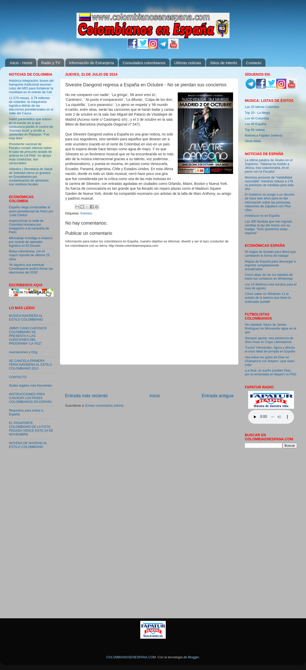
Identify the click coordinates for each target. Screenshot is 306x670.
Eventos (86, 213)
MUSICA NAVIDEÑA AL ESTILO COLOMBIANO (26, 317)
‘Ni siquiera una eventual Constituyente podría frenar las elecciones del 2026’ (31, 268)
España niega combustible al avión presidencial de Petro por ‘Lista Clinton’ (31, 211)
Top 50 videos (255, 130)
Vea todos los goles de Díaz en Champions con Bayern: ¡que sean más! (269, 361)
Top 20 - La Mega (257, 113)
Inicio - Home (21, 63)
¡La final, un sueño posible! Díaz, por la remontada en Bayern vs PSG (270, 372)
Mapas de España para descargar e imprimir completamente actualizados (270, 265)
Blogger (193, 657)
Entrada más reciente (86, 395)
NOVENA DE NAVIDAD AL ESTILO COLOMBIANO (28, 445)
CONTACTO (18, 377)
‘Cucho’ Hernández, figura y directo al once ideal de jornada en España (270, 349)
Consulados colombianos (144, 63)
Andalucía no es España (262, 215)
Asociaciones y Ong (23, 352)
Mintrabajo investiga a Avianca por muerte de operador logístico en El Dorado (30, 242)
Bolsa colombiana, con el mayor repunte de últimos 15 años (29, 255)
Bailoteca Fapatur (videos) (263, 135)
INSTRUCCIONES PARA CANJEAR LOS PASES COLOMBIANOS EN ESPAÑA (30, 398)
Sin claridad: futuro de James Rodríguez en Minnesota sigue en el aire (270, 328)
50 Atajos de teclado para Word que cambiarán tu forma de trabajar (270, 253)
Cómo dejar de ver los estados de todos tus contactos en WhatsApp (269, 276)
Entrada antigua (217, 395)
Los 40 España (255, 124)
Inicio (154, 395)
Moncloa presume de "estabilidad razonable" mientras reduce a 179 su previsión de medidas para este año (269, 183)
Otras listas (253, 141)
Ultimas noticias (187, 63)
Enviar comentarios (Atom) (104, 405)
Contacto (253, 63)
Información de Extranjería (91, 63)
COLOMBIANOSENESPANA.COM (131, 657)
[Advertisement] (149, 378)
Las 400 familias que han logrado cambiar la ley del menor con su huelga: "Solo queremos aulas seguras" (268, 227)
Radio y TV (50, 63)
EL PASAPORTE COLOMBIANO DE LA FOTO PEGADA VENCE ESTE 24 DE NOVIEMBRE (31, 428)
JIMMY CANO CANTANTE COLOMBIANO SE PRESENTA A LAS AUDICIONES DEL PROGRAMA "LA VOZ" (28, 335)
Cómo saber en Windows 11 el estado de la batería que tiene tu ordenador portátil (268, 297)
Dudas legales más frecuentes (30, 385)
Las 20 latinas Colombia (262, 107)
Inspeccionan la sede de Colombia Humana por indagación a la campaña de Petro (29, 226)
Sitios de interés (223, 63)
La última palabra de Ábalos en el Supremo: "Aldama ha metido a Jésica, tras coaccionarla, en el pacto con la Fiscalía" (268, 165)
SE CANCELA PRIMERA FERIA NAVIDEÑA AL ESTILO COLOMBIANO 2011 (30, 364)
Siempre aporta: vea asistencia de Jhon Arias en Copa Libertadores (269, 340)
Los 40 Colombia (257, 118)
